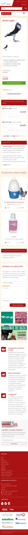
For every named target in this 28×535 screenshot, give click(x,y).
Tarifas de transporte (14, 93)
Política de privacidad (6, 472)
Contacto (3, 466)
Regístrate (3, 469)
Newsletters (4, 461)
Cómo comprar (5, 464)
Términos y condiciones (6, 470)
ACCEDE (18, 1)
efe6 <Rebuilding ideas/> (8, 532)
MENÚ (24, 4)
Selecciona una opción (14, 83)
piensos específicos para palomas (16, 161)
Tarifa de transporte (6, 475)
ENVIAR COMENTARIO (17, 305)
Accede (3, 467)
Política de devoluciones (7, 474)
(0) (24, 13)
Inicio (2, 457)
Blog (2, 459)
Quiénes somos (5, 462)
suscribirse (14, 443)
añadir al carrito (14, 116)
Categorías (6, 13)
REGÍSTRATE (24, 1)
